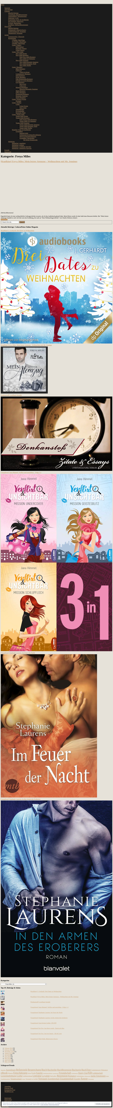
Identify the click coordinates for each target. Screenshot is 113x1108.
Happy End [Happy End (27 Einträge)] (83, 1073)
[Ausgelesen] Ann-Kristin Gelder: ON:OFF (43, 1023)
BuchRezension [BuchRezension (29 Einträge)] (64, 1070)
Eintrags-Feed (9, 1088)
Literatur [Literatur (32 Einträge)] (37, 1075)
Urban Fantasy (20, 50)
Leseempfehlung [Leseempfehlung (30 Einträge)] (8, 1076)
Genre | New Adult (17, 52)
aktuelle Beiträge (13, 13)
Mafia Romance (20, 91)
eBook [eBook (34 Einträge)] (4, 1072)
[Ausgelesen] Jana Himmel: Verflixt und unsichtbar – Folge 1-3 (21, 472)
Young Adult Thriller (26, 128)
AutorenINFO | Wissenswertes (17, 16)
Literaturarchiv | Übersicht (16, 37)
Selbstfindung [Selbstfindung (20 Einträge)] (80, 1076)
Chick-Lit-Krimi (25, 72)
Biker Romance (20, 69)
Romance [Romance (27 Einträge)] (72, 1076)
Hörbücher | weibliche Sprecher (21, 147)
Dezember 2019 (9, 1051)
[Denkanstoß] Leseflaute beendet (11, 395)
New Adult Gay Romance (27, 59)
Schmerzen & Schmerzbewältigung (30, 135)
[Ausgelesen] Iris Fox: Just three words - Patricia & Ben (47, 1028)
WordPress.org (9, 1091)
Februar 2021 (9, 1050)
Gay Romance (20, 82)
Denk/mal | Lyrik (13, 18)
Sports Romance (21, 97)
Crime (18, 104)
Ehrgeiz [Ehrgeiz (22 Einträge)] (10, 1073)
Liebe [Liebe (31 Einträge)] (19, 1075)
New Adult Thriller (25, 65)
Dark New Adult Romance (28, 57)
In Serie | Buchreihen (14, 23)
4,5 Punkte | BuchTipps (19, 42)
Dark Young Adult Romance (28, 119)
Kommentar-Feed (10, 1090)
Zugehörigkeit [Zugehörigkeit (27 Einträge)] (54, 1079)
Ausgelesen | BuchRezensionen (17, 15)
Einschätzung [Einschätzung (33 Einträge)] (20, 1072)
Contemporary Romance (23, 74)
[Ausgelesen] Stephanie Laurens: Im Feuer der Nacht (18, 653)
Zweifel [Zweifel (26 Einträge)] (77, 1079)
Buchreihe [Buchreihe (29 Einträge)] (52, 1070)
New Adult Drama (21, 53)
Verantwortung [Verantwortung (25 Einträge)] (16, 1079)
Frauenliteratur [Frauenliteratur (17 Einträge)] (55, 1073)
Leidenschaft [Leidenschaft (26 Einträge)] (97, 1073)
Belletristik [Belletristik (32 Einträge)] (21, 1069)
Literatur (7, 11)
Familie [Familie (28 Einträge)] (39, 1073)
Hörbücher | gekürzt (18, 145)
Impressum (8, 152)
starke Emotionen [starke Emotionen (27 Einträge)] (98, 1076)
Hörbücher (11, 141)
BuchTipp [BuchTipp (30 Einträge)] (86, 1070)
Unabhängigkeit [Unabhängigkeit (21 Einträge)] (5, 1079)
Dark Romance (20, 75)
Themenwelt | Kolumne (15, 33)
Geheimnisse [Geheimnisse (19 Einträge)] (74, 1073)
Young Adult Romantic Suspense (29, 125)
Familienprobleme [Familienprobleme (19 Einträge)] (47, 1073)
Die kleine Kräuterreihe (30, 140)
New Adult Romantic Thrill (28, 64)
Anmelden (8, 1086)
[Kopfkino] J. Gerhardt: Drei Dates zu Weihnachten (17, 230)
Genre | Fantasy (16, 45)
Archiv (7, 35)
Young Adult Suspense (22, 123)
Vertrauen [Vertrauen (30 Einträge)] (42, 1078)
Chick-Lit (19, 70)
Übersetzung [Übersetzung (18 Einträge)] (91, 1079)
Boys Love (23, 84)
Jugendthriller (20, 109)
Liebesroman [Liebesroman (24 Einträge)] (27, 1076)
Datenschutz (8, 1099)
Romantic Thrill (20, 113)
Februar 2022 (9, 1048)
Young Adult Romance (23, 118)
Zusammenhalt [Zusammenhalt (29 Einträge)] (67, 1078)
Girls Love (23, 86)
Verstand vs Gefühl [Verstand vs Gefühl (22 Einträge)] (32, 1079)
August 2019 (8, 1053)
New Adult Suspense (22, 60)
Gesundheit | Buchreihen (27, 138)
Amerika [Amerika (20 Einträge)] (3, 1070)
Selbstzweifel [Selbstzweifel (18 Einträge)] (87, 1076)
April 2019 (8, 1060)
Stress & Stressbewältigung (28, 136)
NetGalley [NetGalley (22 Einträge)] (53, 1076)
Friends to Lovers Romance (24, 81)
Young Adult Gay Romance (28, 121)
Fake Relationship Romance (24, 79)
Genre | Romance (17, 67)
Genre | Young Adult (18, 114)
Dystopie (18, 101)
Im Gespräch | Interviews (15, 21)
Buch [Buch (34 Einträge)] (44, 1069)
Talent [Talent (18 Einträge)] (107, 1076)
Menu (2, 5)
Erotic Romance (21, 77)
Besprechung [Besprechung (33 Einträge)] (34, 1069)
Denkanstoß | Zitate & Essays (17, 30)
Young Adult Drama (22, 116)
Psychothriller (20, 111)
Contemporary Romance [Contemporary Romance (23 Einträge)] (99, 1070)
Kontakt (7, 150)
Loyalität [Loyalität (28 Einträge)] (46, 1076)
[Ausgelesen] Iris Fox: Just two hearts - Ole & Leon (46, 1033)
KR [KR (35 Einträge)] (90, 1072)
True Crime (23, 108)
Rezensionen (12, 38)
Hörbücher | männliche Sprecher (21, 148)
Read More (4, 219)
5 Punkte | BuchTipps (18, 40)
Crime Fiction (24, 106)
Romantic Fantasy (21, 48)
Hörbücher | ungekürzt (19, 143)
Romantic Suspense (22, 96)
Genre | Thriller (16, 103)
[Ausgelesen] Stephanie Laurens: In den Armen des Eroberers (20, 799)
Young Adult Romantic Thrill (28, 126)
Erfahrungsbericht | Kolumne (17, 31)
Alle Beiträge (9, 9)
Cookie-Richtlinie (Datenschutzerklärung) (49, 1104)
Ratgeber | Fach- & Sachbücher (21, 130)
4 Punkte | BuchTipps (18, 43)
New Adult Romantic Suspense (29, 62)
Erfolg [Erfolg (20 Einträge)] (29, 1073)
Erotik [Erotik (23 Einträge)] (33, 1073)
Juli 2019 (7, 1055)
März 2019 (8, 1061)
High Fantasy (20, 47)
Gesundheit (19, 131)
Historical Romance (22, 87)
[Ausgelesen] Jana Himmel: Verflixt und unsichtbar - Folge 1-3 (49, 1007)
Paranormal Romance (22, 94)
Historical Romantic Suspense (29, 89)
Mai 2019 (7, 1058)
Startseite (7, 8)
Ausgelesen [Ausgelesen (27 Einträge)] (11, 1070)
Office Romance (21, 92)
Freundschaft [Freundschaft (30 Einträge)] (65, 1073)
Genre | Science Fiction (19, 99)
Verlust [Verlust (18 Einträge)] (23, 1079)
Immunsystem (24, 133)
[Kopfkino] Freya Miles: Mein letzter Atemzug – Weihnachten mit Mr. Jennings (39, 161)
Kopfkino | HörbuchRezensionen (18, 25)
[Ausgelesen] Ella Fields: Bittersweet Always (44, 1039)
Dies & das (8, 26)
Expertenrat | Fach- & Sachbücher (18, 20)
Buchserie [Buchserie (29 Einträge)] (76, 1070)
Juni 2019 (7, 1056)
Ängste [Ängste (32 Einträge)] (84, 1078)
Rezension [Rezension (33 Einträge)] (62, 1075)
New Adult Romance (22, 55)
